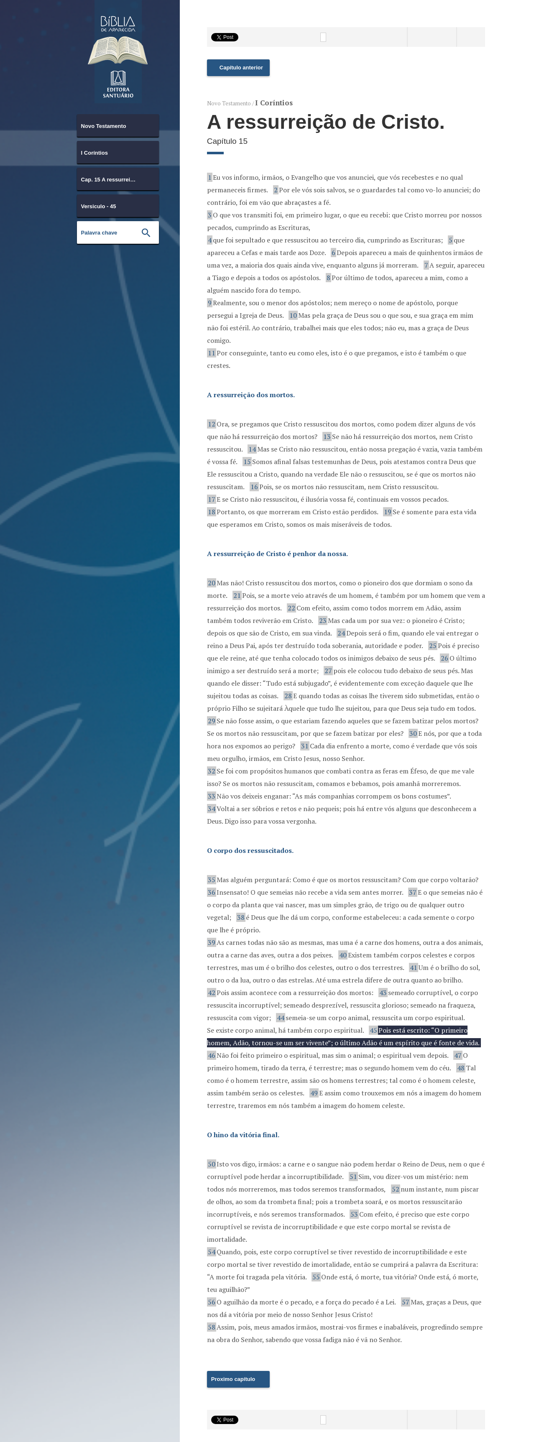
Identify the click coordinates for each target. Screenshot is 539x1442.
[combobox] (118, 125)
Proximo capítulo (233, 1379)
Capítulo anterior (241, 67)
